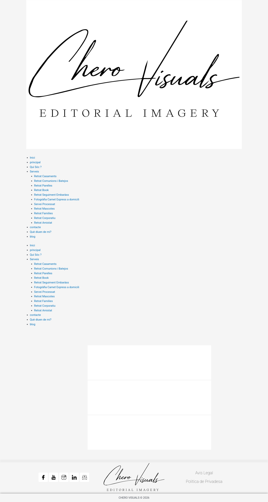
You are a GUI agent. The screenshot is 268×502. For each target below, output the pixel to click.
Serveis (34, 171)
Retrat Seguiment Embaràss (51, 194)
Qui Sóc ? (35, 167)
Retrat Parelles (43, 185)
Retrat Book (41, 190)
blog (32, 236)
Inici (32, 157)
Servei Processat (44, 204)
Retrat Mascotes (44, 208)
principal (35, 162)
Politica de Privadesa (204, 481)
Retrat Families (43, 213)
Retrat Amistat (43, 222)
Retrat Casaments (45, 176)
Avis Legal (204, 473)
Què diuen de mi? (40, 232)
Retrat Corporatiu (45, 218)
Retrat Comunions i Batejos (51, 181)
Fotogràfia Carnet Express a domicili (56, 199)
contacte (35, 227)
